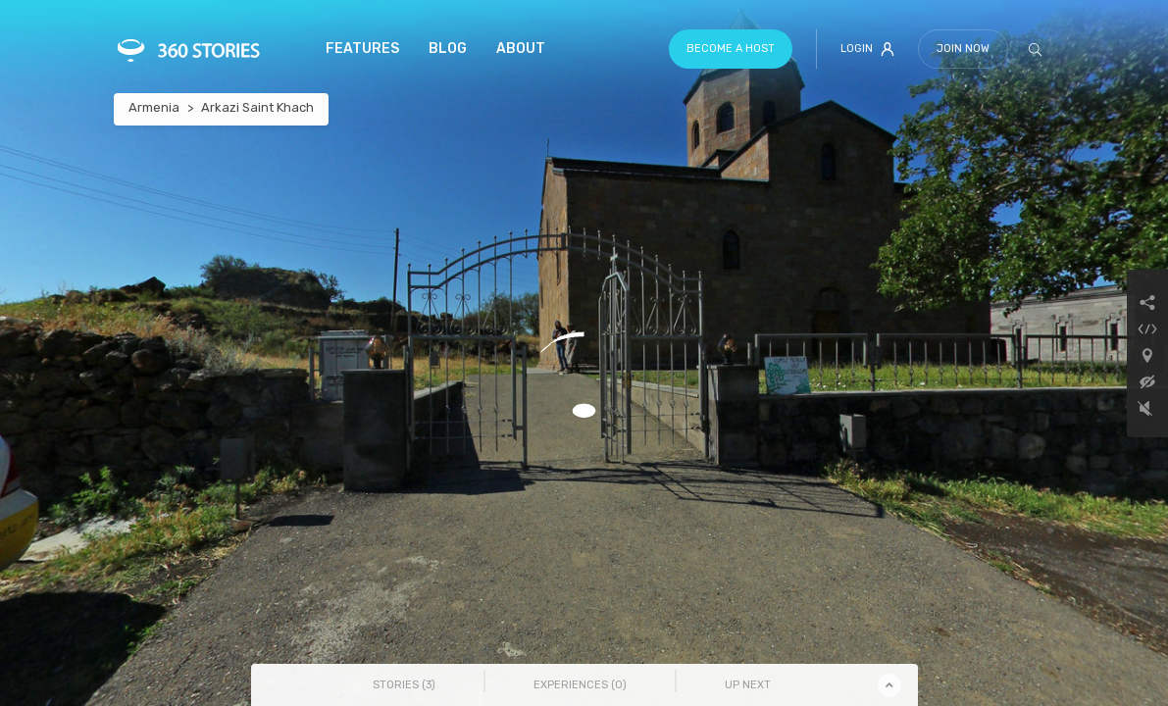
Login (867, 49)
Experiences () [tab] (580, 685)
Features (362, 48)
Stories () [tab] (404, 685)
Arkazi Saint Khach (257, 107)
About (520, 48)
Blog (448, 48)
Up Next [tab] (748, 685)
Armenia (153, 107)
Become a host (730, 48)
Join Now (963, 48)
